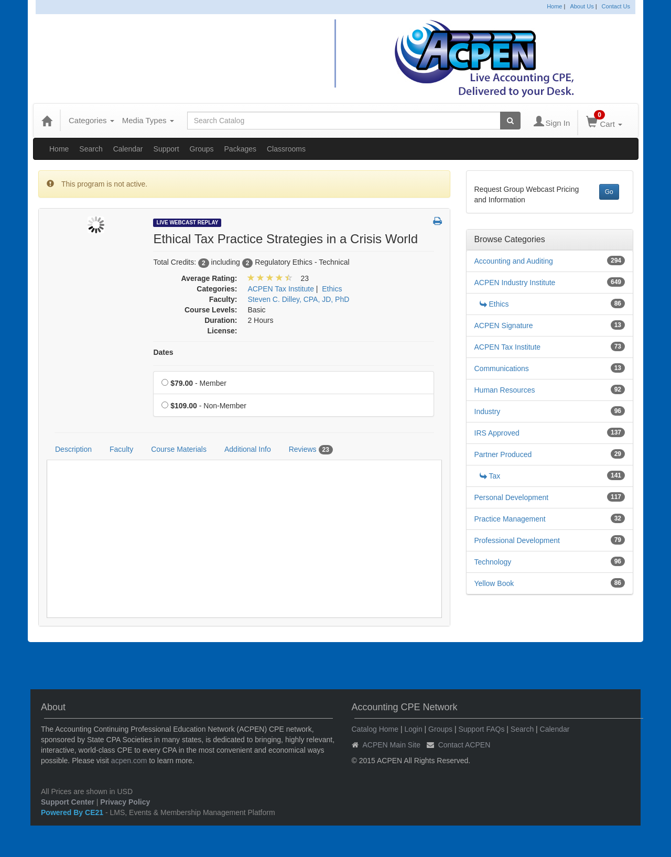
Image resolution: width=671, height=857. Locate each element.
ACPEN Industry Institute (515, 282)
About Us (581, 6)
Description (73, 449)
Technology (493, 562)
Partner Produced (503, 454)
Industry (487, 411)
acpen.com (129, 760)
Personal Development (511, 497)
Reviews (311, 449)
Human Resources (504, 390)
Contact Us (616, 6)
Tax (490, 476)
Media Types (148, 120)
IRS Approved (497, 433)
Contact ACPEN (464, 745)
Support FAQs (481, 729)
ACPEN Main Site (391, 745)
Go (609, 192)
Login (413, 729)
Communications (501, 368)
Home (554, 6)
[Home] (47, 120)
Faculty (121, 449)
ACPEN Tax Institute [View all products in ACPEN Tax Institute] (280, 289)
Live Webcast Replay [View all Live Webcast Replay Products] (187, 222)
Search (90, 149)
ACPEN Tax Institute (507, 347)
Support (166, 149)
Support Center (67, 802)
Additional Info (247, 449)
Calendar (128, 149)
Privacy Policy (125, 802)
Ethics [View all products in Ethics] (332, 289)
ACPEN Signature (503, 325)
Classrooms (286, 149)
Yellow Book (494, 583)
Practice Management (510, 519)
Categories (91, 120)
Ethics (494, 304)
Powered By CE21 (73, 812)
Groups (202, 149)
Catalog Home (375, 729)
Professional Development (517, 540)
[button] (437, 222)
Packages (240, 149)
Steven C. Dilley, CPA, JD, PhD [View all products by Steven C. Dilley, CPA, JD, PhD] (298, 299)
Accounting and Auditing (513, 261)
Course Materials (179, 449)
